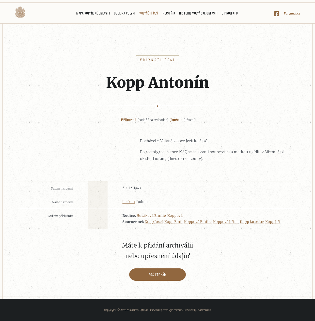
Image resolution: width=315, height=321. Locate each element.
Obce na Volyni (124, 13)
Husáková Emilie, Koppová (160, 215)
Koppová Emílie (198, 221)
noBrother (204, 310)
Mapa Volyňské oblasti (93, 13)
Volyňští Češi (149, 13)
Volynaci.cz (292, 13)
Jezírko (128, 202)
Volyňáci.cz (20, 12)
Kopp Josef (154, 221)
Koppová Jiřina (225, 221)
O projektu (230, 13)
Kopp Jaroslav (252, 221)
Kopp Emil (173, 221)
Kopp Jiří (272, 221)
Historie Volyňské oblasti (198, 13)
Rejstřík (169, 13)
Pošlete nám (158, 274)
